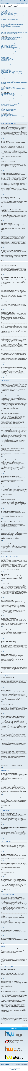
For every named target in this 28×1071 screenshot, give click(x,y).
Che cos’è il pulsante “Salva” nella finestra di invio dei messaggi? (12, 48)
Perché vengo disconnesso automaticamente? (9, 18)
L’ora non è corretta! (4, 25)
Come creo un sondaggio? (5, 40)
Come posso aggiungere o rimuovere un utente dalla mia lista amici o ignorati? (13, 89)
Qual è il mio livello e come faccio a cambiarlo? (9, 31)
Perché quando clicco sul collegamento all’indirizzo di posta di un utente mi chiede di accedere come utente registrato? (14, 33)
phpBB (10, 1066)
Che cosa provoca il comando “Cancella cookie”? (10, 19)
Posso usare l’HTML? (5, 56)
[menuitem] (3, 1)
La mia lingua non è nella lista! (6, 27)
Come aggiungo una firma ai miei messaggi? (9, 39)
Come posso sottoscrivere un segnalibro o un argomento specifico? (13, 103)
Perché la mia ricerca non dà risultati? (7, 94)
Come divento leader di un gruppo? (7, 72)
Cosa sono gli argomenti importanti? (7, 61)
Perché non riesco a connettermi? (7, 14)
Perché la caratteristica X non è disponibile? (9, 115)
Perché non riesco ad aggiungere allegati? (8, 45)
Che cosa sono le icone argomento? (7, 64)
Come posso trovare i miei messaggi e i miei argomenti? (11, 98)
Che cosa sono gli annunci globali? (7, 59)
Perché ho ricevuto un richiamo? (7, 46)
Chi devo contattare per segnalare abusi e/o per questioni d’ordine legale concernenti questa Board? (14, 117)
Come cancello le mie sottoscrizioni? (7, 105)
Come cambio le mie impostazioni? (7, 23)
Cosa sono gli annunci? (5, 60)
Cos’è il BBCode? (4, 54)
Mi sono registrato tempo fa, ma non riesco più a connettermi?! (12, 15)
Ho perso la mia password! (5, 16)
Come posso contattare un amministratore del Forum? (10, 118)
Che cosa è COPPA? (4, 11)
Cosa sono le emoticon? (5, 57)
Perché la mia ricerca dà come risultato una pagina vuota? (11, 95)
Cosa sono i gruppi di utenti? (6, 70)
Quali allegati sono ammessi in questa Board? (9, 109)
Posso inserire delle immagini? (6, 58)
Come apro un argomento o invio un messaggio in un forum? (12, 37)
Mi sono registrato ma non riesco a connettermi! (9, 13)
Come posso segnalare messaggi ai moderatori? (9, 47)
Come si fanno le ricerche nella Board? (8, 93)
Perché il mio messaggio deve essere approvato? (10, 49)
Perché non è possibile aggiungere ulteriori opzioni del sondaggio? (13, 41)
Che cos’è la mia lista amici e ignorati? (8, 87)
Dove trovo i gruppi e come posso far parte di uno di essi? (11, 71)
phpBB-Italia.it (17, 1068)
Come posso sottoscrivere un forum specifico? (9, 104)
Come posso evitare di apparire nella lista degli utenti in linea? (12, 24)
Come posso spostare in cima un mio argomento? (10, 51)
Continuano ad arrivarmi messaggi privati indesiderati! (10, 81)
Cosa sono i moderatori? (5, 69)
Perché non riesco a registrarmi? (7, 12)
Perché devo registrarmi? (5, 10)
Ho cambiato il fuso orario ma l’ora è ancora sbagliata (10, 26)
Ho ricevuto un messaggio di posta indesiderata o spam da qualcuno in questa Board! (14, 83)
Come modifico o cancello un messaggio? (8, 38)
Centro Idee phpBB (4, 985)
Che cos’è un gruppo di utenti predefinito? (8, 74)
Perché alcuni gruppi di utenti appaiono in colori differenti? (11, 73)
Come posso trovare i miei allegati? (7, 110)
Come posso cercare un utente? (6, 96)
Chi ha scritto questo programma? (7, 114)
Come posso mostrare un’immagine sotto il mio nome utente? (12, 28)
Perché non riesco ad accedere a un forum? (9, 44)
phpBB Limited (9, 972)
